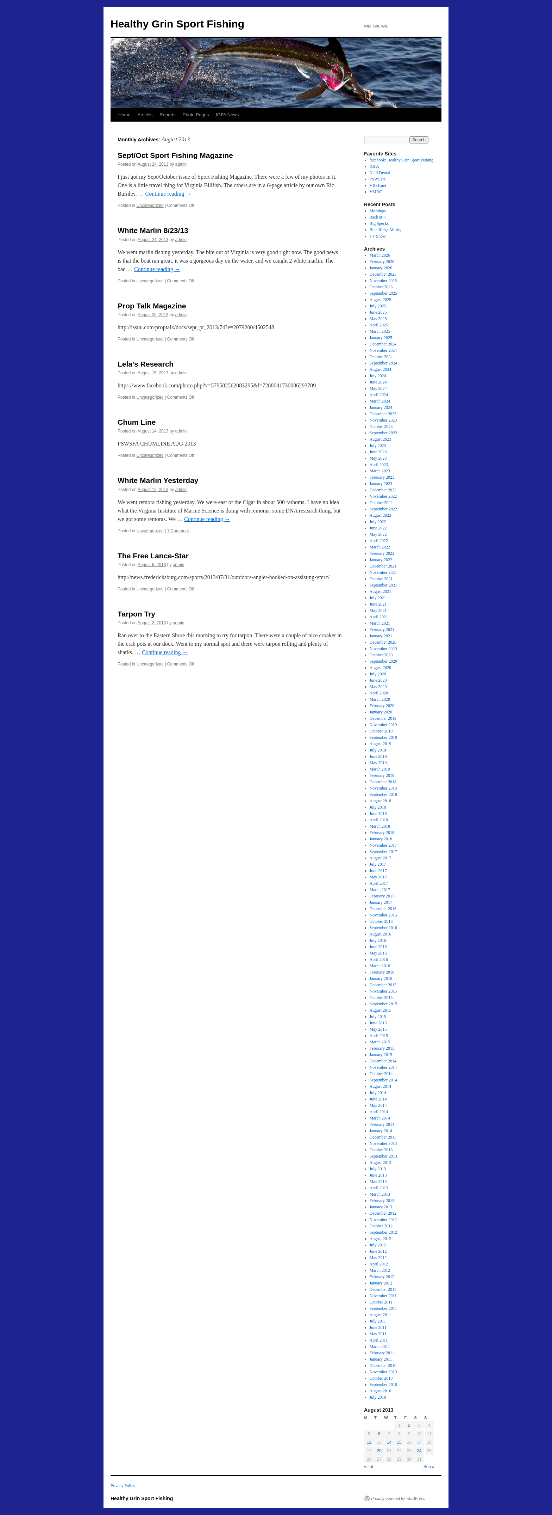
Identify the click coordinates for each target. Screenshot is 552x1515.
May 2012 (378, 1257)
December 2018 (383, 781)
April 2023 (379, 464)
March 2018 (380, 826)
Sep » (429, 1466)
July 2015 (378, 1016)
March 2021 (380, 623)
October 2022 (381, 502)
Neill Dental (380, 172)
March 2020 (380, 699)
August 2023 (380, 439)
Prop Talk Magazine (152, 306)
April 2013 (379, 1187)
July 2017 (378, 864)
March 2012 (380, 1270)
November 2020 (383, 648)
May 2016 (378, 953)
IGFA (374, 166)
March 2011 (380, 1346)
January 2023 (381, 483)
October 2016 (381, 921)
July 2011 (378, 1321)
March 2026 (380, 255)
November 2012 (383, 1219)
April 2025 (379, 325)
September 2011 (383, 1308)
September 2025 (383, 293)
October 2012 (381, 1225)
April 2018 (379, 819)
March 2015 (380, 1041)
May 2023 (378, 458)
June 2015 (378, 1022)
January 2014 (381, 1130)
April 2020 (379, 693)
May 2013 (378, 1181)
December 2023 (383, 413)
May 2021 (378, 610)
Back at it (378, 217)
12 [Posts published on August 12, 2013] (369, 1442)
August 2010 (380, 1390)
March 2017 (380, 889)
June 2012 (378, 1251)
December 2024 (383, 344)
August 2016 (380, 934)
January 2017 (381, 902)
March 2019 (380, 769)
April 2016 (379, 959)
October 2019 (381, 731)
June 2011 (378, 1327)
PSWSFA (378, 179)
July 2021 (378, 597)
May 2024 (378, 388)
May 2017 (378, 877)
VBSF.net (378, 185)
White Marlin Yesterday (158, 480)
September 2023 (383, 432)
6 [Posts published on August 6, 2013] (379, 1433)
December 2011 (383, 1289)
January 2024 (381, 407)
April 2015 (379, 1035)
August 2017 (380, 857)
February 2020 (382, 705)
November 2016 (383, 915)
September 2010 (383, 1384)
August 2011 (380, 1314)
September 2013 (383, 1156)
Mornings (378, 210)
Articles (145, 114)
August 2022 (380, 515)
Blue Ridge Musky (386, 229)
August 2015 (380, 1010)
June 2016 (378, 946)
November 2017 (383, 845)
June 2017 (378, 870)
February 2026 (382, 261)
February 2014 (382, 1124)
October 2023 (381, 426)
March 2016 (380, 965)
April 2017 (379, 883)
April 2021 (379, 616)
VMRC (376, 191)
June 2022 (378, 528)
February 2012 (382, 1276)
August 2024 (380, 369)
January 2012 (381, 1283)
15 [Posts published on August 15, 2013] (399, 1442)
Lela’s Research (146, 364)
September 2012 (383, 1232)
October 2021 (381, 578)
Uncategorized (149, 205)
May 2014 (378, 1105)
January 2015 (381, 1054)
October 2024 (381, 356)
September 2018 (383, 794)
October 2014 (381, 1073)
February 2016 (382, 972)
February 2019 (382, 775)
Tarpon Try (136, 614)
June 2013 (378, 1175)
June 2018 (378, 813)
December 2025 (383, 274)
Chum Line (137, 422)
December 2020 (383, 642)
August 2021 (380, 591)
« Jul (368, 1466)
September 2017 (383, 851)
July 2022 (378, 521)
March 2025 (380, 331)
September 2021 (383, 585)
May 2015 (378, 1029)
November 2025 (383, 280)
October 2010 (381, 1378)
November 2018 (383, 788)
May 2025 (378, 318)
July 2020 (378, 673)
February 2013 (382, 1200)
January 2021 (381, 635)
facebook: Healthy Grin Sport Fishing (401, 160)
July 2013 (378, 1168)
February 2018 (382, 832)
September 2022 (383, 509)
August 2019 (380, 743)
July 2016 (378, 940)
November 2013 (383, 1143)
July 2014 (378, 1092)
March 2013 (380, 1194)
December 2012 (383, 1213)
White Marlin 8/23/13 (153, 230)
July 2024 (378, 375)
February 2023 (382, 477)
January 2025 (381, 337)
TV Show (378, 236)
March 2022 (380, 547)
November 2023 (383, 420)
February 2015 (382, 1048)
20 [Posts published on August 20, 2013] (379, 1450)
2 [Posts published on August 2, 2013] (409, 1425)
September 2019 (383, 737)
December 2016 (383, 908)
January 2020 (381, 712)
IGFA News (227, 114)
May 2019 (378, 762)
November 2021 (383, 572)
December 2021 (383, 566)
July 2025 (378, 305)
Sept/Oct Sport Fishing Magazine (175, 155)
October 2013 (381, 1149)
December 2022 (383, 489)
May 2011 (378, 1333)
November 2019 (383, 724)
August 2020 (380, 667)
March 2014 (380, 1118)
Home (124, 114)
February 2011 (382, 1352)
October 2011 (381, 1302)
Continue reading (168, 194)
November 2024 (383, 350)
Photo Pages (196, 114)
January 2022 (381, 559)
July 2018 (378, 807)
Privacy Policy (123, 1485)
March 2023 (380, 470)
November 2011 (383, 1295)
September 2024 (383, 363)
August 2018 (380, 800)
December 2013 (383, 1137)
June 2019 (378, 756)
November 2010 (383, 1371)
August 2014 (380, 1086)
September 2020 (383, 661)
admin (181, 164)
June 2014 (378, 1099)
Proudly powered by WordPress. (398, 1498)
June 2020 (378, 680)
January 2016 (381, 978)
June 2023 (378, 451)
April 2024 (379, 394)
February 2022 (382, 553)
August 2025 (380, 299)
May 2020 (378, 686)
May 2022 (378, 534)
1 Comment (178, 530)
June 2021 (378, 604)
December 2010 (383, 1365)
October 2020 (381, 654)
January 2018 (381, 838)
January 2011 (381, 1359)
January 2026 (381, 267)
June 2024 (378, 382)
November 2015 (383, 991)
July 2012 (378, 1245)
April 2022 (379, 540)
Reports (167, 114)
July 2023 (378, 445)
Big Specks (379, 223)
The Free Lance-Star (153, 556)
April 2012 (379, 1264)
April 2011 (379, 1340)
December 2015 (383, 984)
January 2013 (381, 1206)
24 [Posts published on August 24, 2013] (419, 1450)
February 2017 (382, 896)
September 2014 (383, 1080)
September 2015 (383, 1003)
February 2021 (382, 629)
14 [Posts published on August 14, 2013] (389, 1442)
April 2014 (379, 1111)
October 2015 (381, 997)
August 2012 (380, 1238)
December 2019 (383, 718)
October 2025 (381, 286)
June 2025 (378, 312)
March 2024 (380, 401)
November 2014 (383, 1067)
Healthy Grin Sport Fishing (177, 24)
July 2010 (378, 1397)
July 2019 (378, 750)
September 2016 (383, 927)
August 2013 (380, 1162)
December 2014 (383, 1061)
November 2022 (383, 496)
